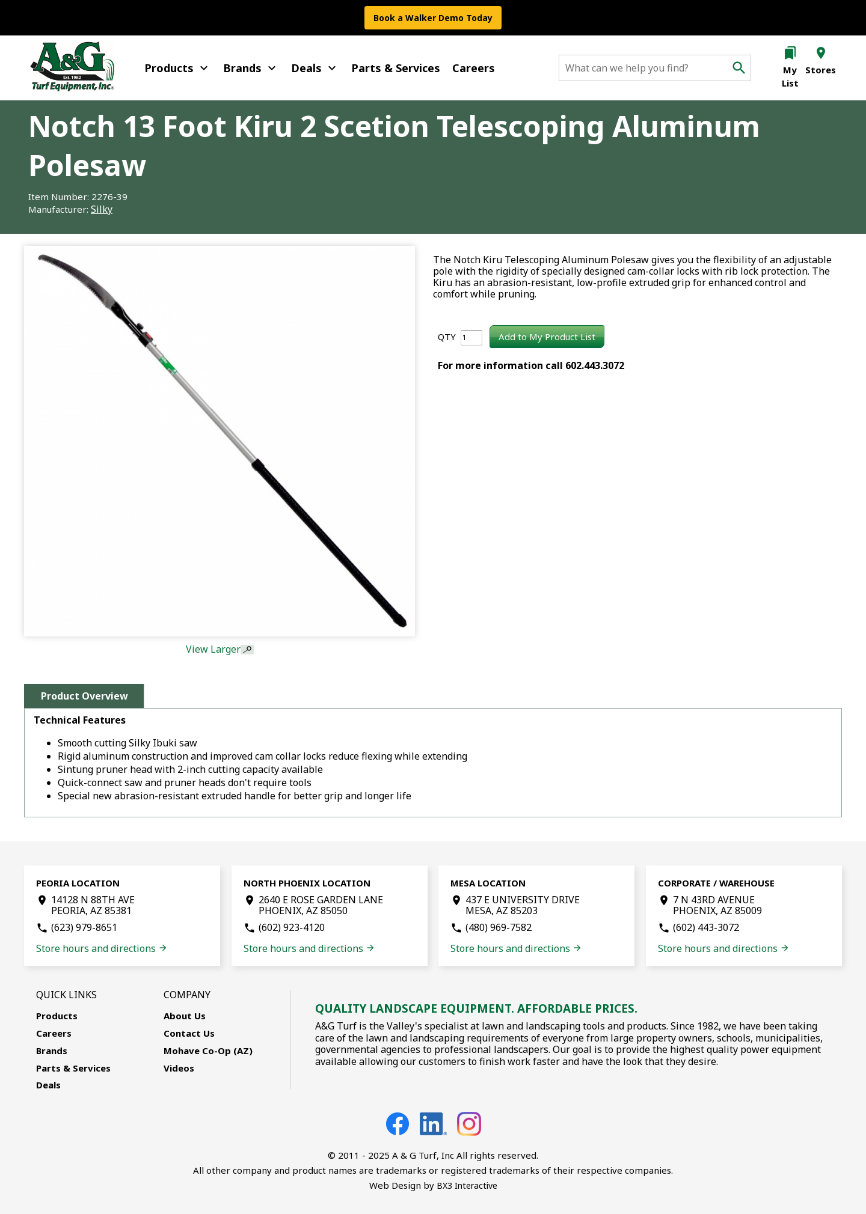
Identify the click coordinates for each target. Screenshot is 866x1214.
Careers (473, 68)
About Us (185, 1016)
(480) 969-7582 (498, 927)
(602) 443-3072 (706, 927)
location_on (821, 53)
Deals (315, 68)
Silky (101, 209)
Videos (179, 1068)
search (739, 67)
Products (177, 68)
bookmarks (790, 53)
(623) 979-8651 (84, 927)
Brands (251, 68)
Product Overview (84, 696)
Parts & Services (395, 68)
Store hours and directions (102, 948)
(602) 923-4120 (292, 927)
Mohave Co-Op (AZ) (208, 1051)
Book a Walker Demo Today (433, 17)
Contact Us (189, 1033)
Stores (820, 70)
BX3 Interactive (467, 1185)
